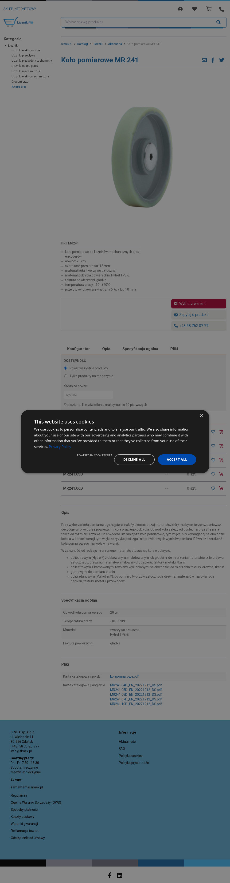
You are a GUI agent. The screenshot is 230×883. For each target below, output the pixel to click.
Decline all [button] (134, 459)
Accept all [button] (177, 459)
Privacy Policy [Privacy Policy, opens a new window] (60, 446)
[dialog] (115, 441)
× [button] (201, 415)
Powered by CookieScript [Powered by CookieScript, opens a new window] (94, 455)
